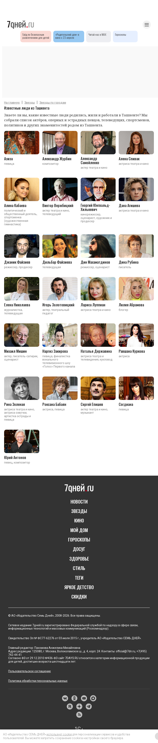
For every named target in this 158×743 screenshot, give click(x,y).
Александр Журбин (56, 159)
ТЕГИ (79, 577)
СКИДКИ (79, 596)
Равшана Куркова (132, 351)
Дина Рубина (128, 262)
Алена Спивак (129, 159)
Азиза (8, 159)
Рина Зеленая (14, 404)
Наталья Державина (96, 351)
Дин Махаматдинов (95, 262)
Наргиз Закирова (55, 351)
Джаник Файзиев (17, 262)
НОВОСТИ (79, 501)
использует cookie (59, 734)
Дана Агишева (129, 205)
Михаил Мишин (15, 351)
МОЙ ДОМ (79, 530)
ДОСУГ (79, 549)
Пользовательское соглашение (29, 671)
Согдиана (126, 404)
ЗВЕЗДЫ (79, 511)
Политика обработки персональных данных (37, 680)
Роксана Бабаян (54, 404)
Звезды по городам (53, 102)
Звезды (29, 102)
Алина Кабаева (15, 205)
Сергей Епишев (92, 404)
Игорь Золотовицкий (58, 305)
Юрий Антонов (15, 457)
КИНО (79, 520)
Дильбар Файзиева (57, 262)
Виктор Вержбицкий (57, 205)
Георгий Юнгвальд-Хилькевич (95, 207)
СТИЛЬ (79, 568)
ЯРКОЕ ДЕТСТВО (79, 587)
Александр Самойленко (90, 160)
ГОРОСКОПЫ (79, 539)
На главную (12, 102)
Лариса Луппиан (93, 305)
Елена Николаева (17, 305)
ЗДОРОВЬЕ (79, 558)
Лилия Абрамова (131, 305)
